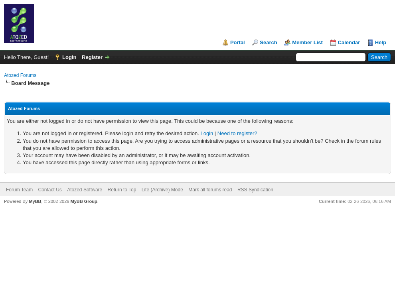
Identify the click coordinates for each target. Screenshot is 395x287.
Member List (307, 42)
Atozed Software (84, 190)
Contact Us (49, 190)
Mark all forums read (210, 190)
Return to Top (122, 190)
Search (268, 42)
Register (92, 57)
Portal (237, 42)
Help (380, 42)
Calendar (349, 42)
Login (69, 57)
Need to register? (237, 133)
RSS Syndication (255, 190)
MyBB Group (83, 201)
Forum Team (19, 190)
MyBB (35, 201)
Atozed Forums (20, 75)
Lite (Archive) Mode (162, 190)
